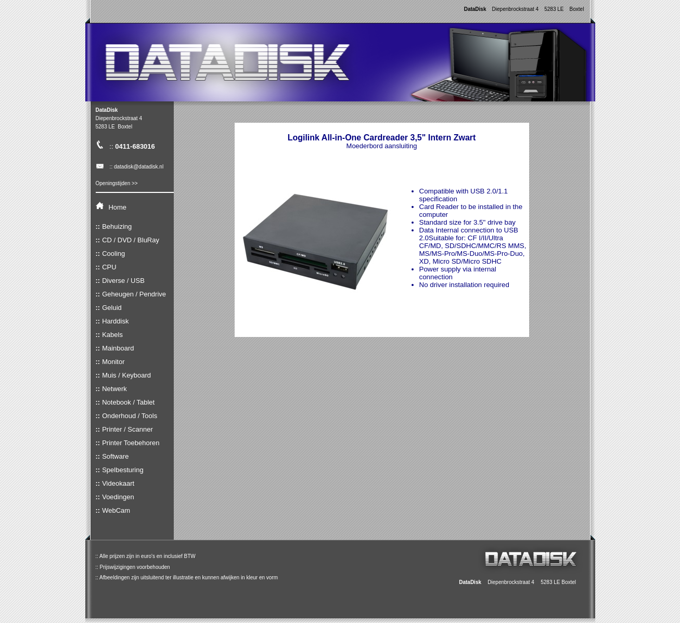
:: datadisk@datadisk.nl (130, 167)
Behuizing (117, 226)
